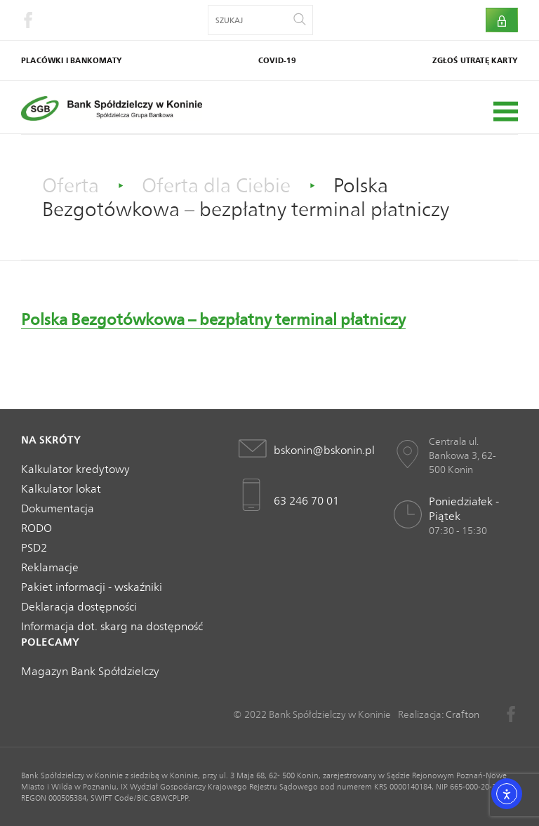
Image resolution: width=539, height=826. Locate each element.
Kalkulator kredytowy (75, 469)
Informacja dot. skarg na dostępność (112, 626)
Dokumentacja (57, 508)
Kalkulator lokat (61, 488)
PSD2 (34, 547)
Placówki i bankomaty (71, 60)
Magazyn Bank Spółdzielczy (90, 671)
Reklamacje (50, 567)
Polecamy (50, 642)
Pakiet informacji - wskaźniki (91, 587)
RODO (36, 528)
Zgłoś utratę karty (475, 60)
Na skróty (51, 440)
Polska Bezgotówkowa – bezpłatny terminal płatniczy (213, 319)
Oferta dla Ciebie (216, 185)
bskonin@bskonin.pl (321, 450)
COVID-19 (277, 60)
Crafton (462, 714)
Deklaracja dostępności (79, 606)
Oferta (70, 185)
